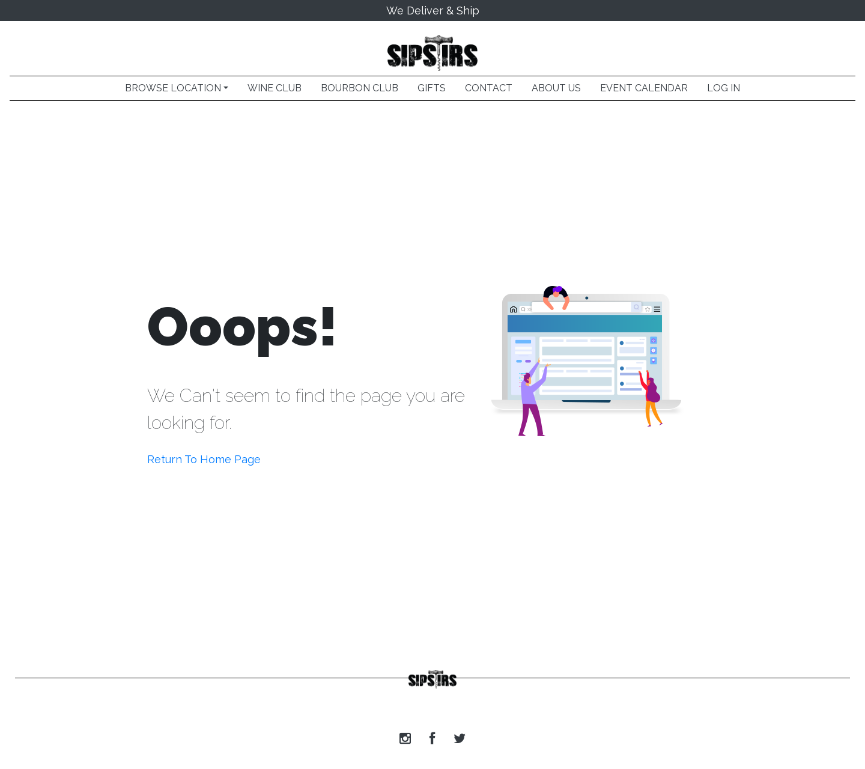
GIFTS (431, 88)
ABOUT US (556, 88)
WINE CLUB (274, 88)
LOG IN (723, 88)
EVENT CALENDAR (644, 88)
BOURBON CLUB (359, 88)
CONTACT (488, 88)
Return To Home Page (204, 459)
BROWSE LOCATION (173, 88)
